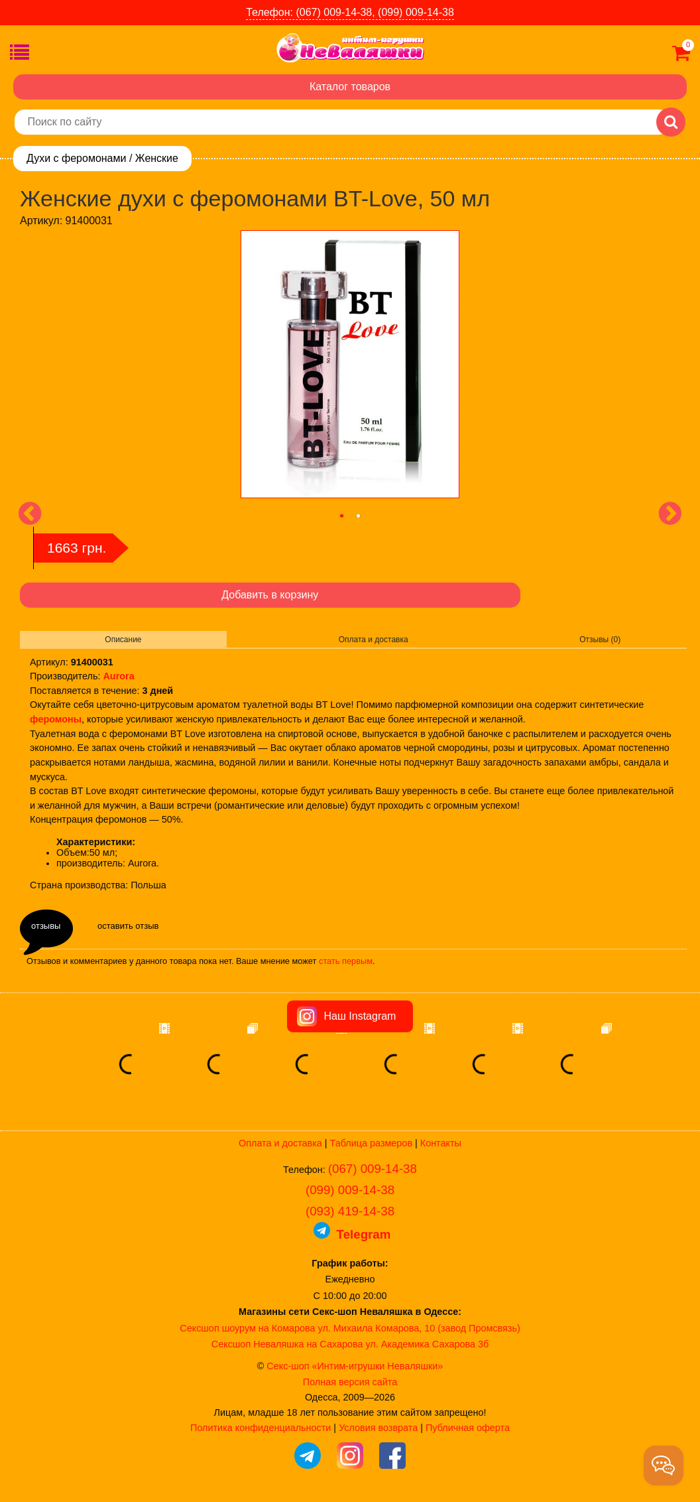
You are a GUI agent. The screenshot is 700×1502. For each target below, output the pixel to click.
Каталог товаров (350, 86)
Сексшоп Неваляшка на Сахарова (287, 1344)
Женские (156, 158)
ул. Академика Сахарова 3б (427, 1344)
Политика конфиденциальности (260, 1427)
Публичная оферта (468, 1427)
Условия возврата (378, 1427)
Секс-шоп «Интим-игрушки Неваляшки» (354, 1366)
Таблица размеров (371, 1143)
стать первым (346, 961)
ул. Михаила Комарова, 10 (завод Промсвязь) (419, 1328)
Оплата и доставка (373, 639)
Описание (123, 639)
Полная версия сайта (350, 1382)
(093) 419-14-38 (350, 1211)
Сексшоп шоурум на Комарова (247, 1328)
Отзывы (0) (599, 639)
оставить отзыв (127, 926)
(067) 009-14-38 (372, 1169)
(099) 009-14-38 (350, 1190)
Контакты (440, 1143)
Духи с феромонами (76, 158)
